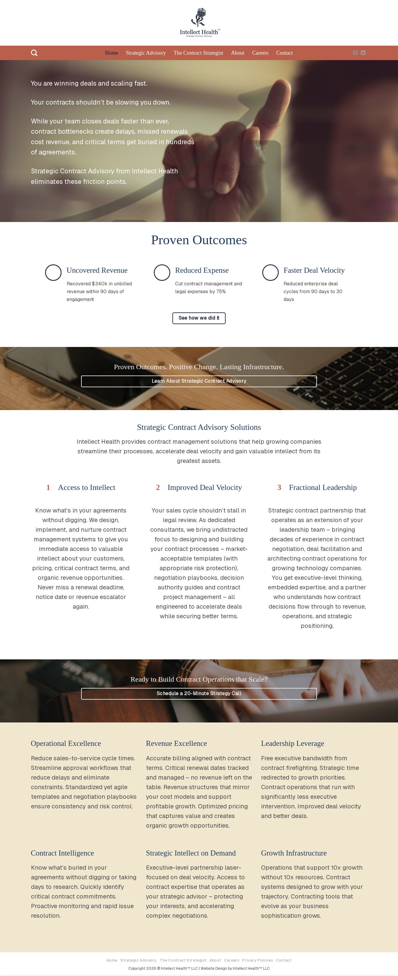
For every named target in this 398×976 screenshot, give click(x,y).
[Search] (34, 53)
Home (111, 53)
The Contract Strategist (198, 53)
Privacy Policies (257, 960)
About (237, 53)
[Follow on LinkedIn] (363, 53)
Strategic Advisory (146, 53)
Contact (284, 53)
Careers (260, 53)
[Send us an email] (355, 53)
